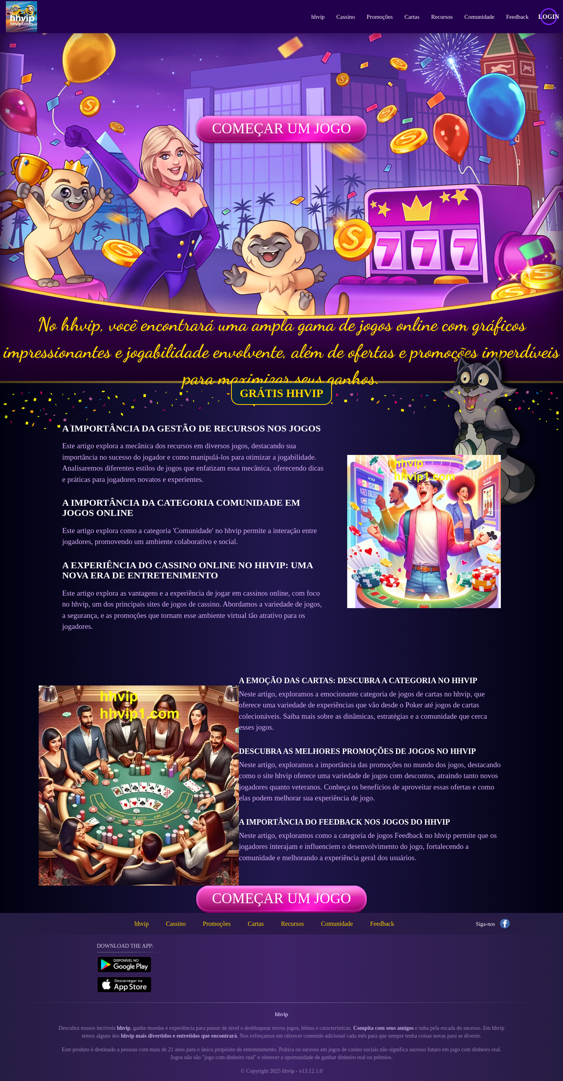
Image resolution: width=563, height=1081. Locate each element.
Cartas (412, 17)
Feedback (517, 17)
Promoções (380, 17)
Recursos (442, 17)
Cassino (345, 17)
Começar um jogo (281, 128)
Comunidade (479, 17)
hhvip (318, 17)
